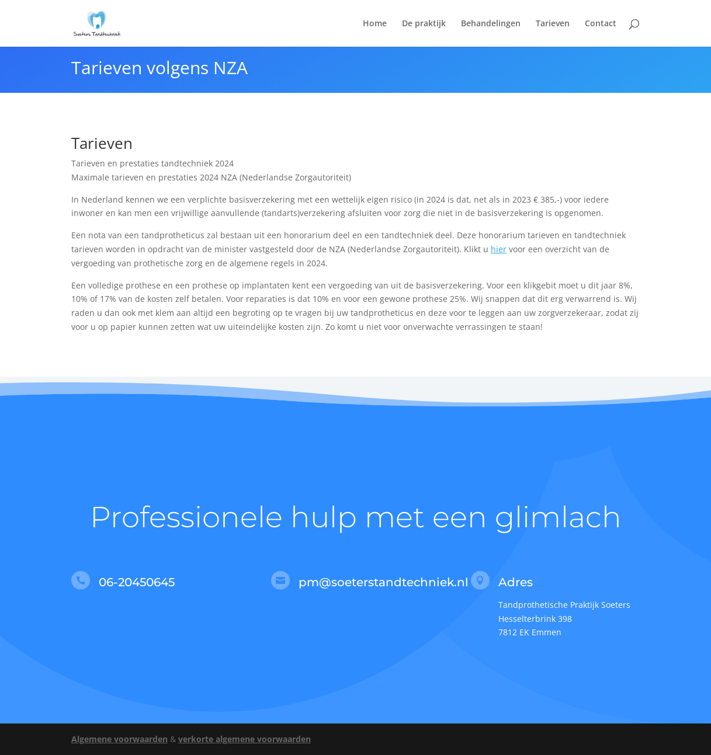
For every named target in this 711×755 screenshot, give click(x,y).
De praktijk (424, 24)
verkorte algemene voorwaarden (244, 738)
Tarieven (553, 24)
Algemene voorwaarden (119, 738)
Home (375, 24)
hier (499, 249)
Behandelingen (491, 24)
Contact (600, 24)
